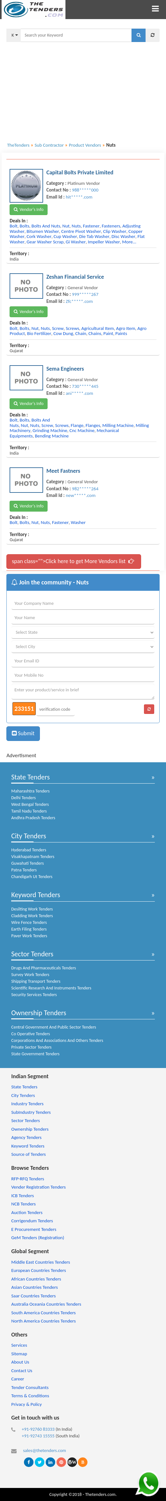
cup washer (65, 236)
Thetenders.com (100, 1494)
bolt (14, 226)
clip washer (114, 231)
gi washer (76, 242)
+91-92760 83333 (38, 1429)
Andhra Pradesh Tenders (33, 817)
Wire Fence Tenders (29, 922)
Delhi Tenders (23, 797)
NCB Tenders (23, 1204)
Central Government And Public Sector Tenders (53, 1027)
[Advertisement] (83, 88)
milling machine (117, 425)
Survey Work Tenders (30, 974)
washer (78, 522)
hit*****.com (79, 197)
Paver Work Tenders (29, 936)
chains (94, 333)
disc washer (123, 236)
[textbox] (76, 35)
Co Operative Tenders (30, 1034)
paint (108, 333)
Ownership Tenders (38, 1013)
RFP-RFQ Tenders (27, 1179)
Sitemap (19, 1354)
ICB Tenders (22, 1195)
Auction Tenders (26, 1212)
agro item (125, 328)
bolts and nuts (46, 226)
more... (129, 242)
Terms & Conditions (30, 1396)
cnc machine (81, 430)
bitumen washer (42, 231)
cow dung (63, 333)
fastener (91, 226)
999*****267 (85, 294)
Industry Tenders (27, 1104)
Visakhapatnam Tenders (32, 856)
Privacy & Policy (26, 1404)
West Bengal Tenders (30, 804)
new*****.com (80, 495)
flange (77, 425)
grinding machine (50, 430)
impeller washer (104, 242)
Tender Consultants (30, 1387)
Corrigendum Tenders (32, 1221)
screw (58, 328)
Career (17, 1379)
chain (80, 333)
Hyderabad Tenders (28, 850)
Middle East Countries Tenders (40, 1262)
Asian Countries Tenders (34, 1287)
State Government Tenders (35, 1054)
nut (66, 226)
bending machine (52, 436)
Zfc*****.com (79, 301)
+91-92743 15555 (38, 1436)
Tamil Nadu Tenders (29, 811)
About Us (20, 1362)
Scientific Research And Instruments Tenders (51, 988)
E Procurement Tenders (33, 1229)
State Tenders (30, 777)
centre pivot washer (81, 231)
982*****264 (85, 489)
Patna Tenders (24, 870)
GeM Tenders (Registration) (37, 1237)
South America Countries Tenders (43, 1313)
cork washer (38, 236)
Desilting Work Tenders (32, 909)
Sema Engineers (65, 368)
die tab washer (94, 236)
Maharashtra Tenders (30, 791)
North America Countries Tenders (43, 1321)
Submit (23, 733)
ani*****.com (79, 393)
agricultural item (97, 328)
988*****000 (85, 190)
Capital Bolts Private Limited (79, 172)
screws (72, 328)
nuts (76, 226)
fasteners (111, 226)
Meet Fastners (63, 470)
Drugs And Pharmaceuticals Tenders (43, 968)
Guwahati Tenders (27, 863)
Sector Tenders (32, 954)
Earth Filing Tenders (29, 929)
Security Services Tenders (34, 994)
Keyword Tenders (35, 894)
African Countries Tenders (36, 1279)
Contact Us (21, 1370)
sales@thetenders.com (44, 1450)
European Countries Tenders (38, 1270)
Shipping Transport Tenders (35, 981)
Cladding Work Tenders (32, 915)
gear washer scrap (45, 242)
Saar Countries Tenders (33, 1296)
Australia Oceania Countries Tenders (46, 1304)
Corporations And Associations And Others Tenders (57, 1040)
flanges (93, 425)
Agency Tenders (26, 1137)
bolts (24, 226)
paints (121, 333)
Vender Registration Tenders (38, 1187)
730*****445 (85, 386)
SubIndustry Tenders (31, 1112)
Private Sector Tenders (31, 1047)
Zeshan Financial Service (75, 276)
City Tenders (28, 836)
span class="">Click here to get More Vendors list (73, 561)
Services (19, 1345)
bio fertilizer (39, 333)
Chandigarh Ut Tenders (31, 876)
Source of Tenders (28, 1154)
